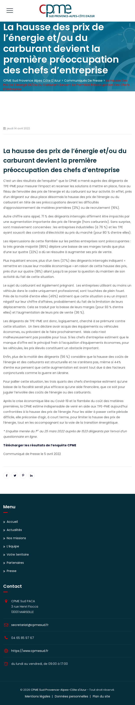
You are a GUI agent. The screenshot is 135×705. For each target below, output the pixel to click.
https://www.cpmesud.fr (29, 651)
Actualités (14, 530)
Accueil (12, 522)
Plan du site (101, 696)
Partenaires (15, 563)
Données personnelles (71, 696)
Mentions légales (37, 696)
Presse (11, 571)
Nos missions (16, 538)
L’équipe (13, 546)
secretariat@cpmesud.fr (30, 625)
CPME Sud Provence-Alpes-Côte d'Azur (58, 690)
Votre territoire (18, 554)
